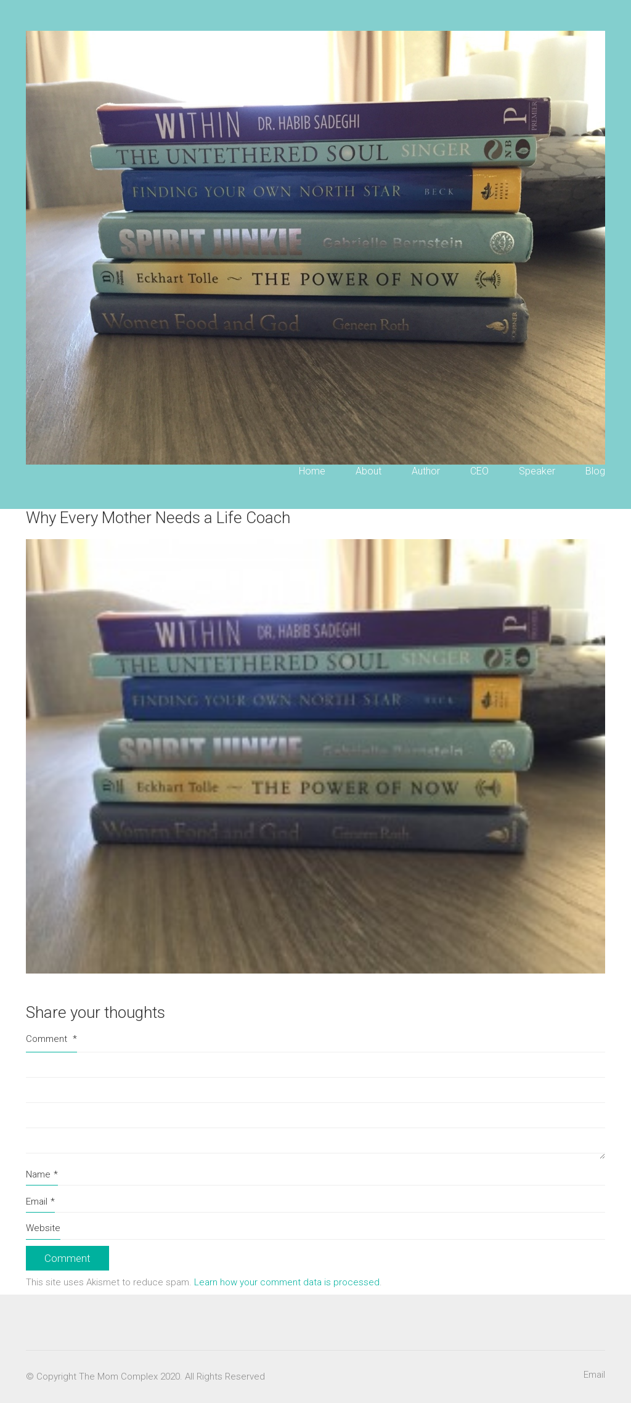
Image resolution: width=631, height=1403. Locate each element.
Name (42, 1175)
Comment (51, 1038)
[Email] (594, 1375)
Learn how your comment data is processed (287, 1282)
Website (43, 1228)
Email (40, 1202)
